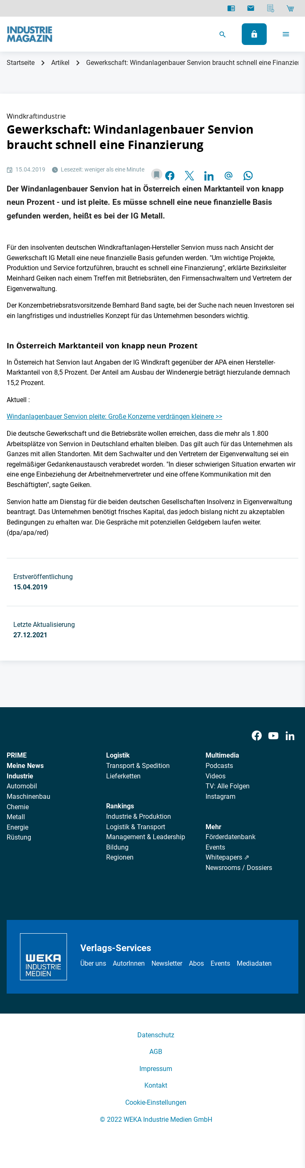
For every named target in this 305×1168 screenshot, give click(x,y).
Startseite (21, 63)
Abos (196, 963)
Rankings (120, 806)
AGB (155, 1052)
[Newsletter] (251, 8)
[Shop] (290, 8)
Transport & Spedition (138, 766)
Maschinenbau (28, 796)
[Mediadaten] (271, 8)
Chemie (18, 807)
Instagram (221, 796)
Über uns (93, 963)
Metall (16, 817)
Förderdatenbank (230, 837)
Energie (17, 827)
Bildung (117, 847)
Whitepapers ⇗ (227, 857)
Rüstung (19, 837)
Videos (216, 776)
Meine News (25, 766)
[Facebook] (257, 736)
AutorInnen (129, 963)
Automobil (22, 786)
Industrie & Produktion (138, 816)
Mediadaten (254, 963)
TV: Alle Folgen (228, 786)
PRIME (17, 755)
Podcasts (219, 766)
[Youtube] (273, 736)
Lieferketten (123, 776)
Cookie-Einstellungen (155, 1102)
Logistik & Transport (135, 827)
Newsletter (166, 963)
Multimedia (222, 755)
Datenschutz (155, 1035)
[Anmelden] (254, 34)
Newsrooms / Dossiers (239, 868)
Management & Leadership (145, 837)
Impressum (155, 1069)
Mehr (213, 827)
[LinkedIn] (290, 736)
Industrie (20, 776)
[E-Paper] (231, 8)
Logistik (118, 755)
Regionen (120, 857)
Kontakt (155, 1085)
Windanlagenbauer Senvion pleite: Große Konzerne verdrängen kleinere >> (114, 416)
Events (215, 847)
